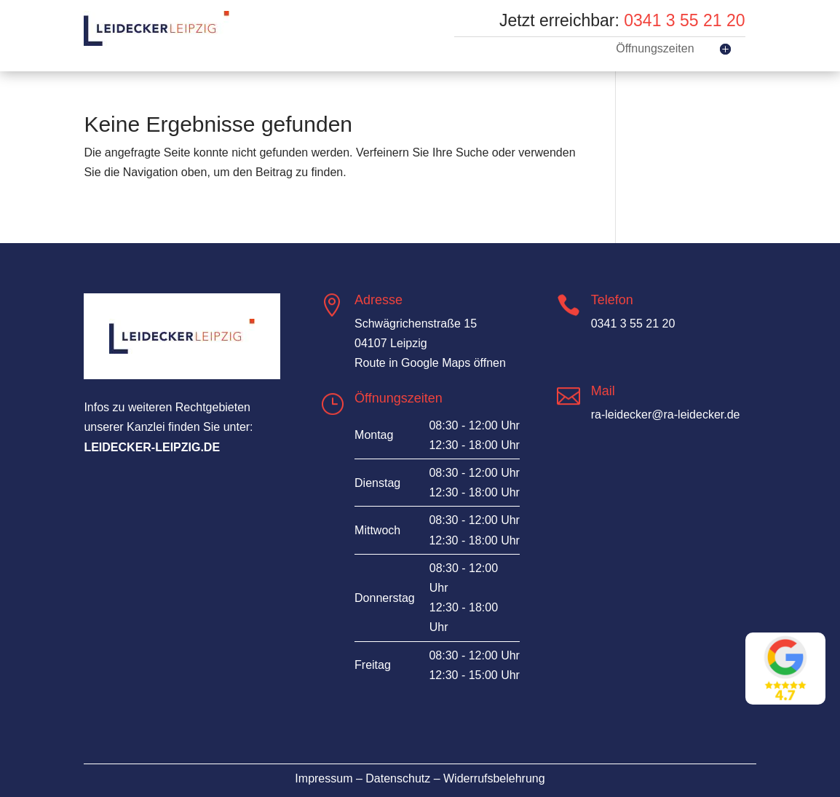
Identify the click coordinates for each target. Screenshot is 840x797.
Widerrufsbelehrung (494, 778)
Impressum (323, 778)
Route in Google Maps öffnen (430, 363)
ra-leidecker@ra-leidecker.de (665, 414)
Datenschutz (397, 778)
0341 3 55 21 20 (684, 20)
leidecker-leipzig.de (152, 447)
